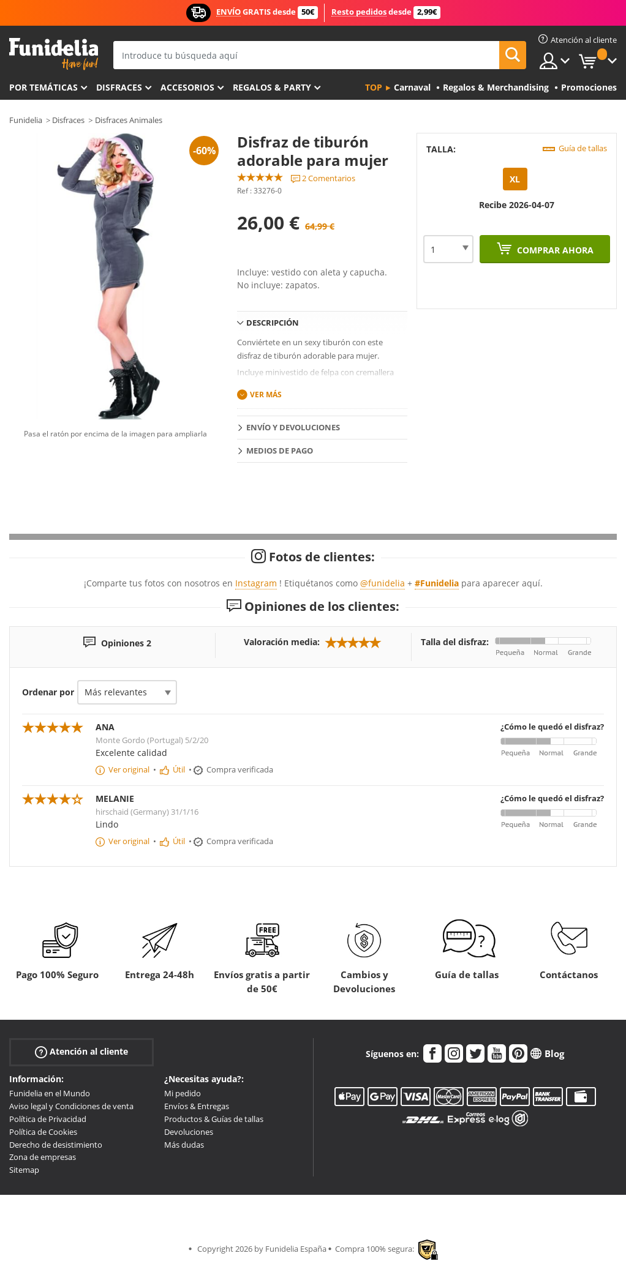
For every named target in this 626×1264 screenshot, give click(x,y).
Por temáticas (43, 87)
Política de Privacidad (47, 1118)
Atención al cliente (81, 1051)
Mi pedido (182, 1093)
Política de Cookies (43, 1131)
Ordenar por (48, 692)
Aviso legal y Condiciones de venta (71, 1106)
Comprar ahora (554, 250)
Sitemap (24, 1169)
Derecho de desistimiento (55, 1144)
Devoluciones (188, 1131)
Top (373, 87)
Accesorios (187, 87)
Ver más (266, 394)
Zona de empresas (42, 1156)
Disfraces (119, 87)
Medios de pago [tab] (279, 450)
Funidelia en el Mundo (49, 1093)
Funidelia (25, 119)
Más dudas (184, 1144)
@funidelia (382, 583)
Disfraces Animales (128, 119)
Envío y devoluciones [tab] (293, 427)
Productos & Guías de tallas (213, 1118)
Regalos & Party (272, 87)
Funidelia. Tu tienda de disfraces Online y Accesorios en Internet (53, 54)
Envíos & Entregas (196, 1106)
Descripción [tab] (272, 322)
